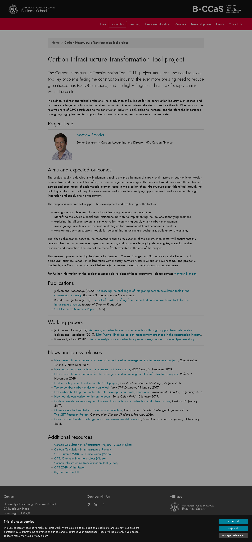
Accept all (233, 521)
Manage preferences (233, 535)
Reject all (233, 528)
